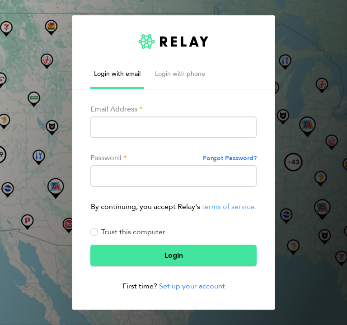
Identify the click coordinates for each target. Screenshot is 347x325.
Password (108, 158)
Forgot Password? (230, 158)
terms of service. (229, 207)
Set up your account (192, 286)
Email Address (116, 109)
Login (173, 255)
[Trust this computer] (94, 232)
